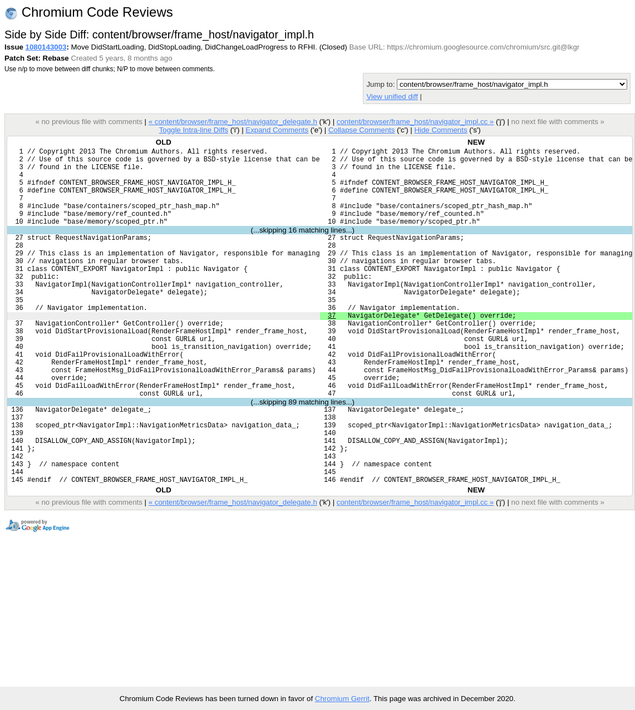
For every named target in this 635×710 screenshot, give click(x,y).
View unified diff (391, 96)
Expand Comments (276, 130)
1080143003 (46, 47)
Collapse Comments (361, 130)
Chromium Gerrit (342, 698)
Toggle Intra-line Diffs (193, 130)
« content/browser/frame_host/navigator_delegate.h (233, 121)
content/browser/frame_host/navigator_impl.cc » (415, 121)
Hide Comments (440, 130)
